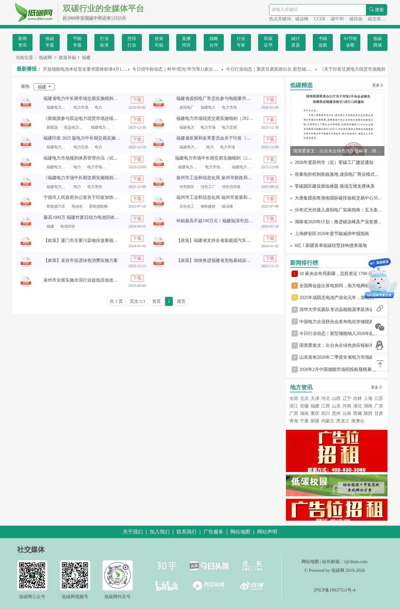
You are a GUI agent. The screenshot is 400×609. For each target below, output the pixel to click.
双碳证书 (268, 41)
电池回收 (67, 226)
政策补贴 (159, 41)
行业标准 (104, 41)
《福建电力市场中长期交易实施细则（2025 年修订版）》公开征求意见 (111, 177)
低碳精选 (301, 85)
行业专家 (241, 41)
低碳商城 (377, 41)
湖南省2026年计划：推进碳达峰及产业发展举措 (341, 221)
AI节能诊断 (350, 41)
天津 (315, 398)
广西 (293, 413)
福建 (86, 57)
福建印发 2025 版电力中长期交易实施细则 (83, 138)
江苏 (378, 398)
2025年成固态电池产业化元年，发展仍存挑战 (343, 297)
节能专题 (77, 41)
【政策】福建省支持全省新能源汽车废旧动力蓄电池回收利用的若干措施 (246, 240)
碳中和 (338, 19)
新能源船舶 (98, 206)
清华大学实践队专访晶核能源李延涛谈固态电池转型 (349, 309)
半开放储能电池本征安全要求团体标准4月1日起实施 (90, 69)
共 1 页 (116, 301)
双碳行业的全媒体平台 (103, 8)
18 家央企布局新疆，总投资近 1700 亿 (336, 273)
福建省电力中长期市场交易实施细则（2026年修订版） (95, 98)
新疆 (315, 421)
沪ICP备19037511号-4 (334, 589)
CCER (320, 19)
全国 (293, 398)
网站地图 (310, 561)
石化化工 (186, 206)
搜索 (376, 10)
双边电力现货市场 (75, 127)
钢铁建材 (208, 206)
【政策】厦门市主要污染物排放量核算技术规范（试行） (98, 240)
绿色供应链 (231, 186)
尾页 (181, 301)
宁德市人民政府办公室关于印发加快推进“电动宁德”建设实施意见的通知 (113, 197)
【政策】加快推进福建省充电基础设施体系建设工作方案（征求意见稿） (246, 260)
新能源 (52, 127)
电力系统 (94, 186)
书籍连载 (322, 41)
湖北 (357, 406)
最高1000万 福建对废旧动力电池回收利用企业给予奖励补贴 (100, 217)
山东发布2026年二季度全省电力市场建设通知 (343, 357)
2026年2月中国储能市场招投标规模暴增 (337, 369)
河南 (346, 406)
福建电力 (208, 107)
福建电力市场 (102, 127)
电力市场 (80, 107)
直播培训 (186, 41)
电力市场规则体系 (98, 167)
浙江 (293, 406)
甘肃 (378, 413)
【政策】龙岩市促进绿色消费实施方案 (80, 260)
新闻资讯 (22, 41)
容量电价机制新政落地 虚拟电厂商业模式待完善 (341, 174)
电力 (98, 107)
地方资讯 (301, 387)
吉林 (357, 398)
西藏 (357, 413)
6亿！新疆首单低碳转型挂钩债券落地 (331, 245)
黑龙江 (342, 421)
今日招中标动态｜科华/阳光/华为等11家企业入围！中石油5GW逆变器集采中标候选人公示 (220, 69)
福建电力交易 (58, 107)
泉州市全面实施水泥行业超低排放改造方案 (85, 280)
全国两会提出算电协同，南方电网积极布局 (340, 285)
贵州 (336, 413)
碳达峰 (302, 19)
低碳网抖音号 (117, 596)
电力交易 (229, 127)
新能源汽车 (56, 206)
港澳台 (357, 421)
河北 (325, 398)
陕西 (368, 413)
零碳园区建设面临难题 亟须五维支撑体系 (335, 186)
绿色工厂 (208, 186)
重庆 (315, 413)
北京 (304, 398)
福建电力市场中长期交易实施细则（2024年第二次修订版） (232, 158)
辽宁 (346, 398)
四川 (325, 413)
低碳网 (45, 57)
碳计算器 (295, 41)
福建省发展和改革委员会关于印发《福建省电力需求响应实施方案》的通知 (248, 138)
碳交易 (375, 19)
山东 (336, 406)
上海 (368, 398)
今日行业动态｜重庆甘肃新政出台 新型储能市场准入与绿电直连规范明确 (298, 69)
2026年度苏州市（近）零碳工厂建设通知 (334, 162)
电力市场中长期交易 (216, 167)
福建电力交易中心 (243, 167)
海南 (304, 413)
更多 (377, 85)
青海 (293, 421)
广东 (378, 406)
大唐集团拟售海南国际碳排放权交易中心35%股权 (342, 198)
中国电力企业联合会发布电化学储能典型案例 (343, 321)
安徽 (304, 406)
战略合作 (213, 41)
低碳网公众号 (32, 596)
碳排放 (356, 19)
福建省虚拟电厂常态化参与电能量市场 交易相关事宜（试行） (236, 98)
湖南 (368, 406)
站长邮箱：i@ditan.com (344, 561)
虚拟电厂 (186, 107)
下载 (137, 99)
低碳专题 (49, 41)
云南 (346, 413)
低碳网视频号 (75, 596)
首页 (156, 301)
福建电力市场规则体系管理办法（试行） (82, 158)
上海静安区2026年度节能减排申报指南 (332, 233)
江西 (325, 406)
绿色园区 (186, 186)
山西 (336, 398)
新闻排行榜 (304, 263)
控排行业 (132, 41)
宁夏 (304, 421)
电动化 (77, 206)
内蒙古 (327, 421)
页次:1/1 (137, 301)
